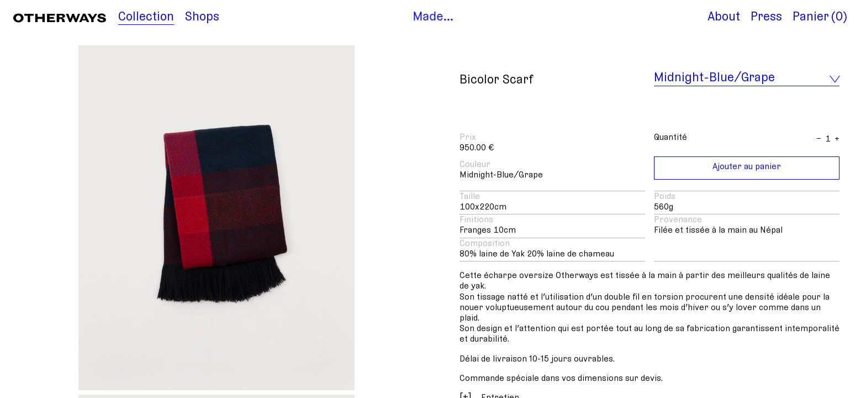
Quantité (670, 137)
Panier (811, 17)
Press (766, 17)
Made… (433, 17)
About (723, 17)
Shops (202, 17)
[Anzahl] (828, 138)
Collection (146, 17)
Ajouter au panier (746, 166)
